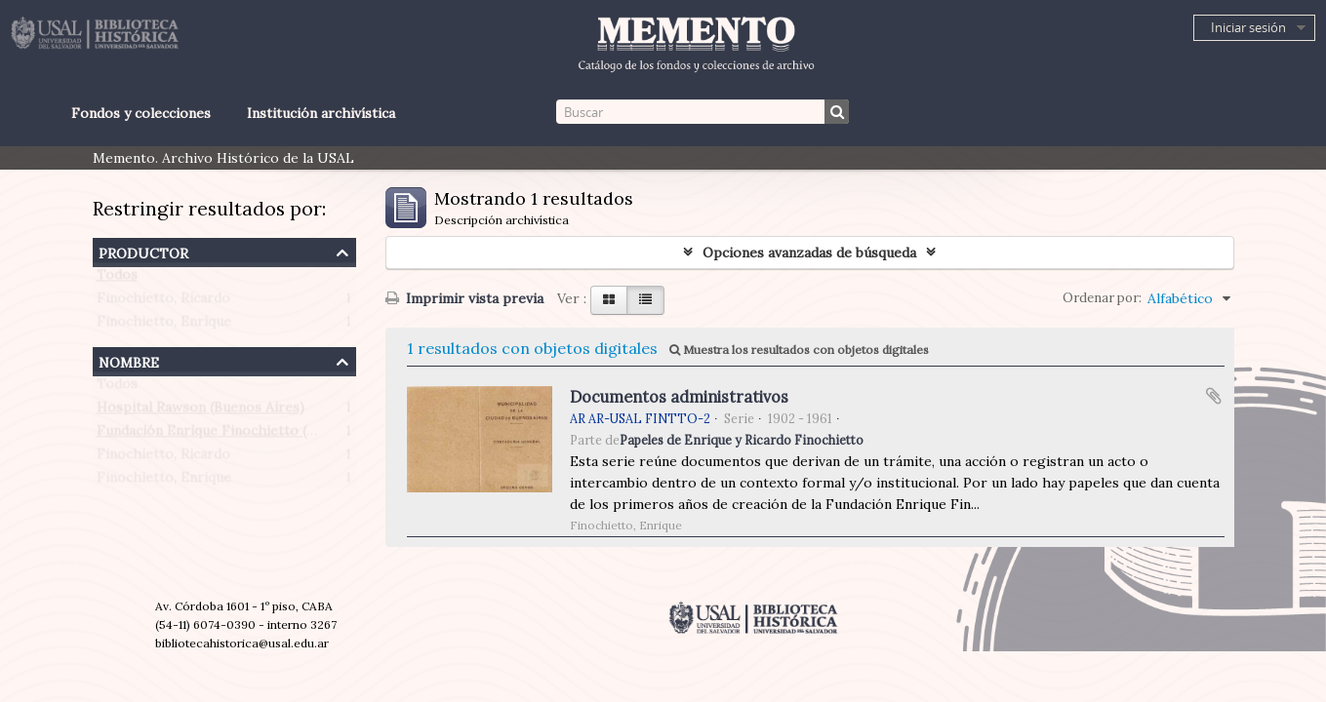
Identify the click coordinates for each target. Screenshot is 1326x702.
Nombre (129, 360)
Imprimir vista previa (464, 298)
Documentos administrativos (679, 397)
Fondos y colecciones (141, 113)
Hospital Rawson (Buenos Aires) (200, 411)
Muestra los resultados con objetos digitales (799, 349)
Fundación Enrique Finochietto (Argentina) (236, 435)
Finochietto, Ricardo (163, 302)
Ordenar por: (1102, 298)
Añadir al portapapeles (1214, 396)
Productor (143, 251)
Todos (117, 279)
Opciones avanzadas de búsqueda (809, 252)
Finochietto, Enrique (164, 325)
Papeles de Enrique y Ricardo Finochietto (742, 440)
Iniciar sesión (1248, 27)
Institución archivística (321, 113)
